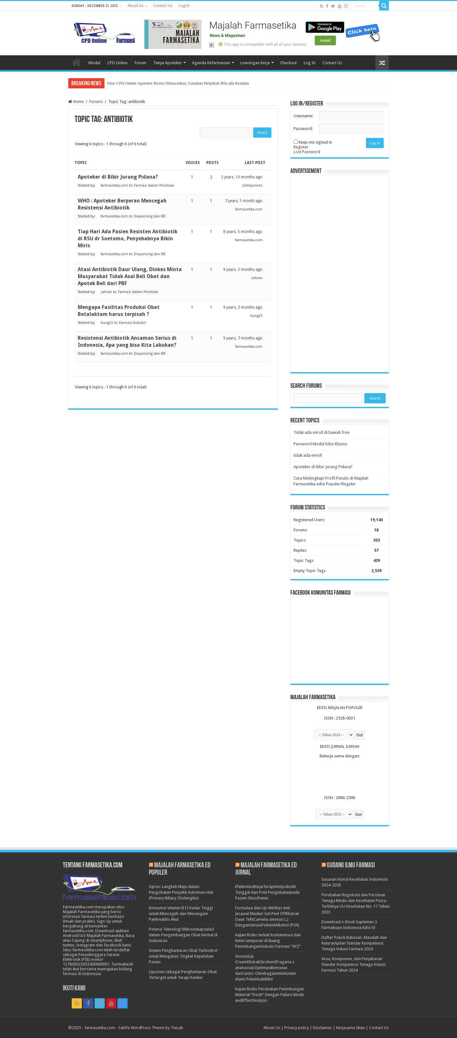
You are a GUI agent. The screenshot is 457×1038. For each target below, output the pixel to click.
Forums (96, 101)
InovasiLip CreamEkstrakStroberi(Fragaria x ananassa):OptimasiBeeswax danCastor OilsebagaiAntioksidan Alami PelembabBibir (265, 967)
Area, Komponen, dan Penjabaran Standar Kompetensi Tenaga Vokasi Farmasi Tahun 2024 (353, 964)
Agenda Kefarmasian (211, 62)
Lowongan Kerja (255, 62)
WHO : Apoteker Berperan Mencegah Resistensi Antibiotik (122, 204)
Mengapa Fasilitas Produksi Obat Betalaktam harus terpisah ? (119, 310)
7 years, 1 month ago (243, 201)
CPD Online (117, 62)
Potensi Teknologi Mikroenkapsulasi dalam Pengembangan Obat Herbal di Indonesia (183, 935)
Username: (303, 115)
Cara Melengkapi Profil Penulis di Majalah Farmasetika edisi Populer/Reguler (331, 481)
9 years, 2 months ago (242, 269)
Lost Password (307, 151)
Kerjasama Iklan (350, 1027)
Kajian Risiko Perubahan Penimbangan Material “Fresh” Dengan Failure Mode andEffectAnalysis (269, 995)
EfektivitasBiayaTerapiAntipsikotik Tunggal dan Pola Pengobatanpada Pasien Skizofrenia (267, 892)
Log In (184, 5)
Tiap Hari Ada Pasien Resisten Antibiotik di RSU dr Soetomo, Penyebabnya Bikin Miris (127, 239)
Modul (94, 62)
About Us (135, 5)
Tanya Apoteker (167, 62)
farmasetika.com (99, 1027)
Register (301, 147)
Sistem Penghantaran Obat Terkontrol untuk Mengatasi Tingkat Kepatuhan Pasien (183, 956)
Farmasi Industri (132, 323)
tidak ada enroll (308, 455)
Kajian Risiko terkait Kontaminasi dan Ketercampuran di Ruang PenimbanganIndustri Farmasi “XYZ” (268, 940)
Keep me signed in (315, 142)
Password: (303, 128)
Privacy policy (296, 1027)
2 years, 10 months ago (241, 177)
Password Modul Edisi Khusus (320, 443)
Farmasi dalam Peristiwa (154, 185)
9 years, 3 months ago (242, 307)
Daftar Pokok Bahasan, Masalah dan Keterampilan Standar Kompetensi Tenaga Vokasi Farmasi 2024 (354, 943)
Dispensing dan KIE (150, 216)
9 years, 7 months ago (242, 338)
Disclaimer (322, 1027)
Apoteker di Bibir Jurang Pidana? (118, 177)
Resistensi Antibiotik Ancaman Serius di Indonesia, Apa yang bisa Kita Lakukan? (127, 341)
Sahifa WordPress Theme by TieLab (150, 1027)
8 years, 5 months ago (242, 231)
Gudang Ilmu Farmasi (351, 865)
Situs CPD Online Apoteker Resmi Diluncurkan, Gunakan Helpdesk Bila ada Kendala (178, 83)
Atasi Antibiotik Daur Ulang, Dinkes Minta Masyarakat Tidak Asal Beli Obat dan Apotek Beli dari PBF (130, 276)
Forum (140, 62)
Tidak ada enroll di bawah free (321, 432)
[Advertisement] (340, 273)
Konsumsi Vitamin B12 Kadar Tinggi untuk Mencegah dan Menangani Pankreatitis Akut (181, 913)
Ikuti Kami (74, 988)
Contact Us (162, 5)
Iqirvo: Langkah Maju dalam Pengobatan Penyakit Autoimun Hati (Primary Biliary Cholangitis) (181, 892)
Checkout (288, 62)
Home (76, 62)
